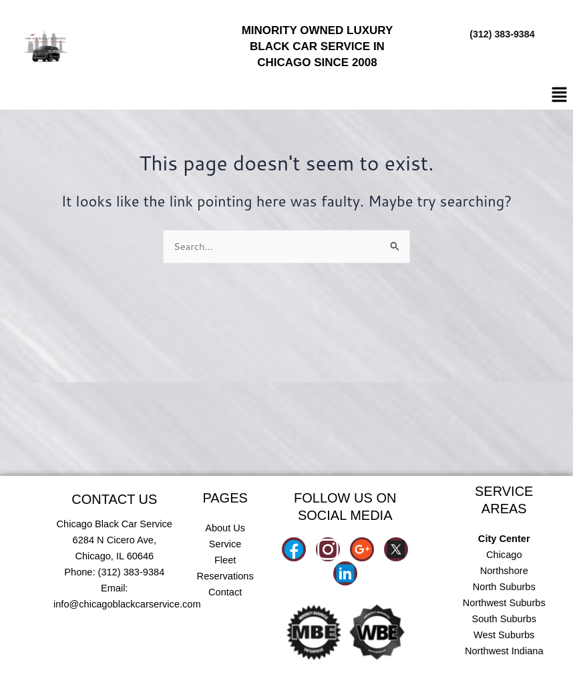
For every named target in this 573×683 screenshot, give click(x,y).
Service (225, 544)
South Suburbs (504, 618)
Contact (225, 592)
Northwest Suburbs (504, 602)
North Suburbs (504, 586)
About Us (225, 528)
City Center (504, 538)
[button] (559, 95)
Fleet (225, 560)
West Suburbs (503, 635)
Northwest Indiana (504, 651)
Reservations (225, 576)
